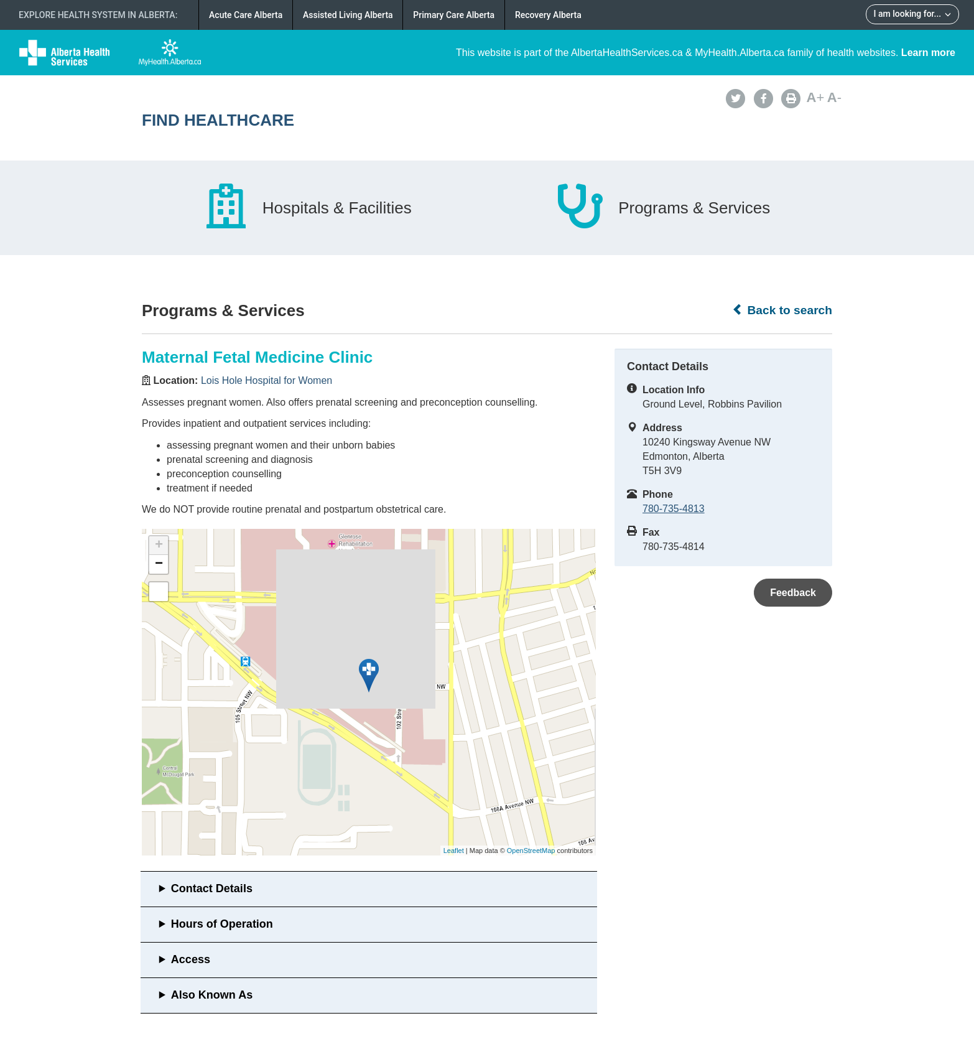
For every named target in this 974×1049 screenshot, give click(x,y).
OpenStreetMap (531, 850)
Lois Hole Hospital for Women (266, 380)
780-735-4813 (673, 508)
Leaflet (453, 850)
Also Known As (212, 995)
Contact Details (212, 888)
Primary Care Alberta (453, 15)
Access (190, 959)
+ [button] (159, 545)
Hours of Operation (222, 924)
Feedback (793, 592)
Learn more (928, 52)
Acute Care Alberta (245, 15)
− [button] (159, 564)
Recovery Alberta (548, 15)
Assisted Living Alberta (348, 15)
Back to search (782, 310)
